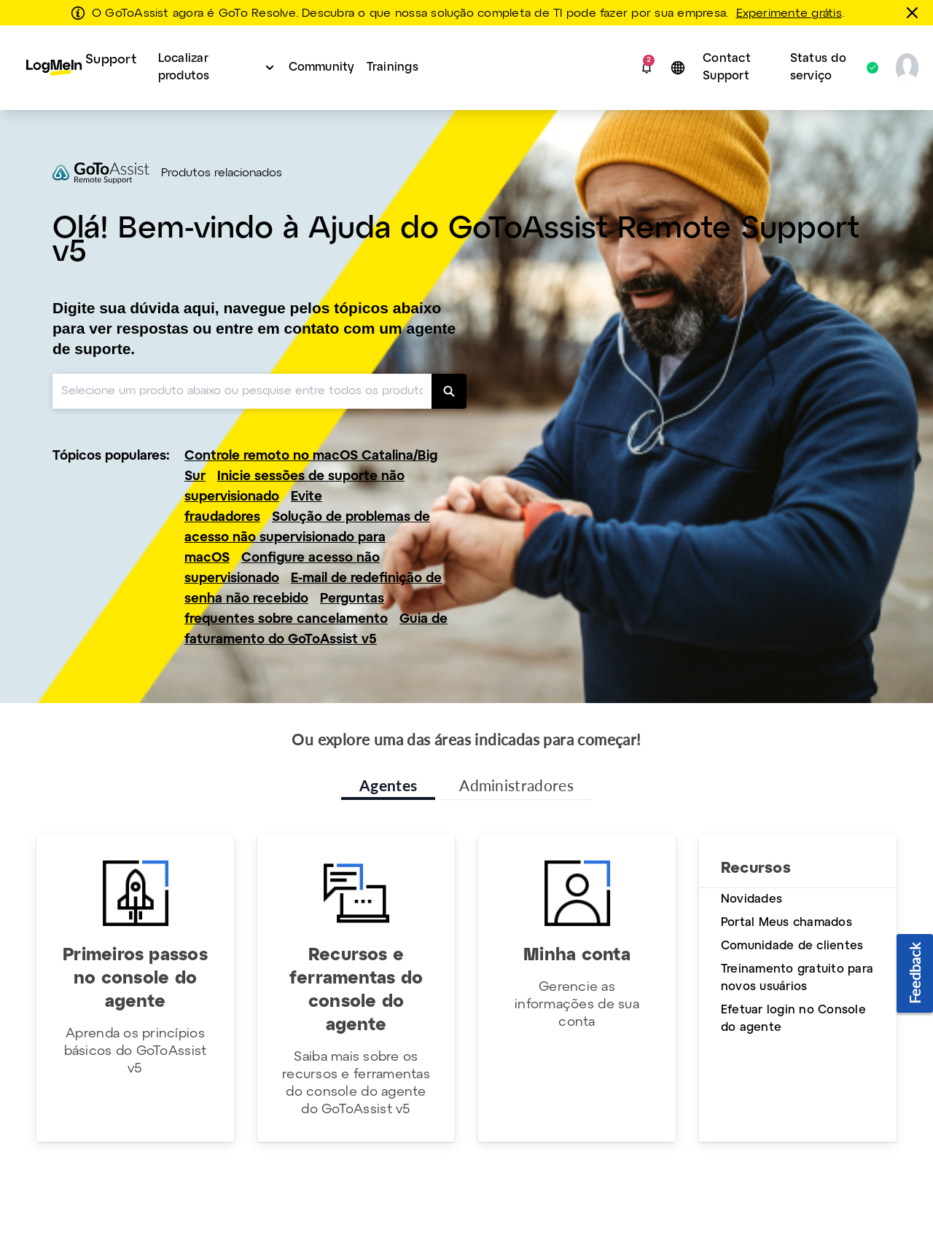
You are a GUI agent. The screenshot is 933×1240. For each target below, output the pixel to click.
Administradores (516, 785)
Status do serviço (827, 67)
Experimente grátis (789, 14)
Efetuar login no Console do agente (793, 1019)
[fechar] (914, 12)
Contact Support (727, 67)
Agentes (388, 785)
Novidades (751, 899)
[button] (646, 67)
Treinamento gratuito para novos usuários (797, 978)
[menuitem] (80, 68)
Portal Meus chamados (786, 922)
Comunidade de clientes (792, 946)
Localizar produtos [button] (184, 67)
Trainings (392, 67)
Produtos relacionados (221, 173)
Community (322, 67)
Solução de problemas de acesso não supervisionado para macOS (307, 538)
